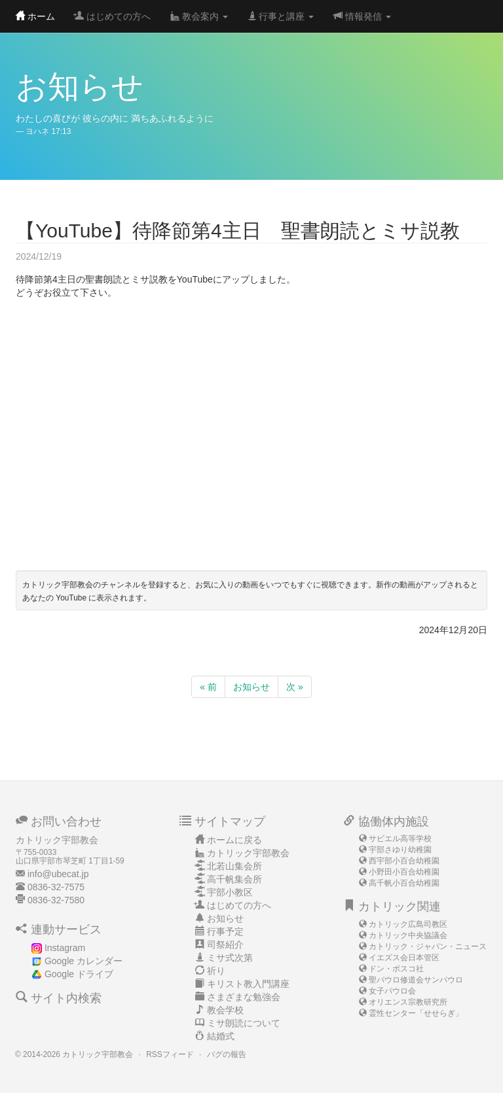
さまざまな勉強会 (243, 997)
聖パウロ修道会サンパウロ (416, 979)
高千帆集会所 (234, 879)
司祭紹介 (225, 944)
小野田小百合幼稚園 (404, 871)
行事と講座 (281, 16)
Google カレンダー (83, 961)
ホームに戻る (234, 840)
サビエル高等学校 (400, 838)
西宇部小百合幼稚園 (404, 860)
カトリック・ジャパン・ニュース (428, 946)
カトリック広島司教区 (408, 924)
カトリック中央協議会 (408, 935)
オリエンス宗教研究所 (408, 1002)
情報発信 (362, 16)
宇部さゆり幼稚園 (400, 849)
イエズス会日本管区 (404, 957)
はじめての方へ (113, 16)
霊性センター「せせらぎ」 (416, 1013)
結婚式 (220, 1036)
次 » (294, 687)
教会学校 (225, 1010)
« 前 (208, 687)
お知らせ (251, 687)
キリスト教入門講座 (248, 984)
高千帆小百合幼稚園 (404, 883)
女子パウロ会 (392, 991)
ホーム (35, 16)
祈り (216, 970)
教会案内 (199, 16)
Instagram (65, 948)
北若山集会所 (234, 866)
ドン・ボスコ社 (396, 968)
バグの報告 (226, 1054)
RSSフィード (169, 1054)
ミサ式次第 (230, 957)
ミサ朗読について (243, 1023)
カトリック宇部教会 (248, 853)
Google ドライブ (79, 974)
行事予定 (225, 931)
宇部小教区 (230, 892)
